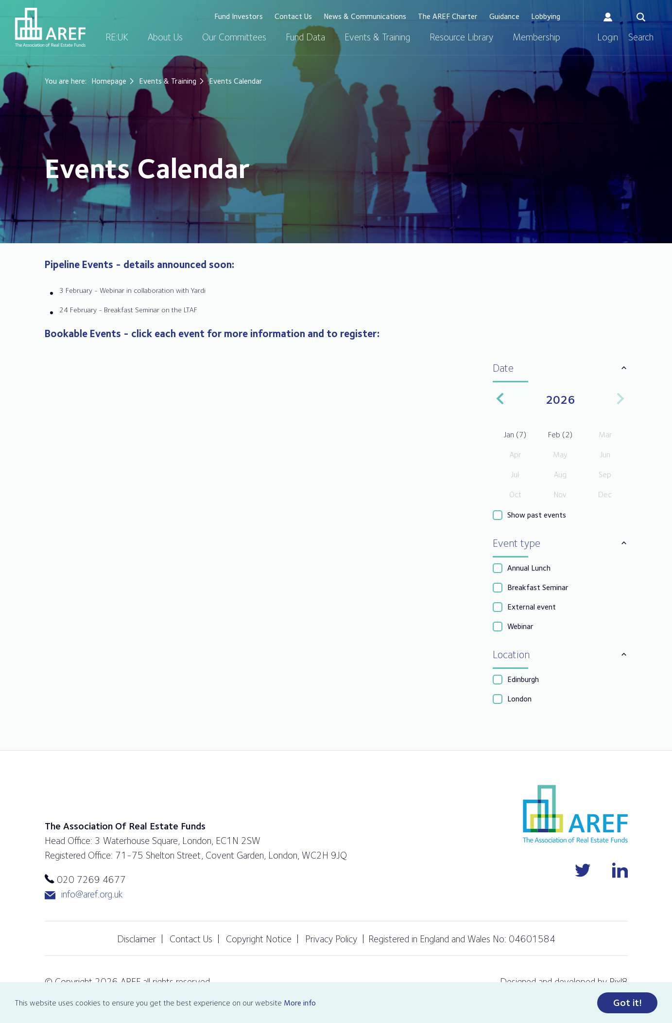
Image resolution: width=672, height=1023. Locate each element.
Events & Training (377, 37)
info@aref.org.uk (83, 894)
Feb (560, 434)
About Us (165, 37)
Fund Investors (238, 16)
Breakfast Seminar (538, 587)
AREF (50, 27)
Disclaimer (136, 939)
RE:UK (116, 37)
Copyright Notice (259, 939)
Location (511, 654)
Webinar (520, 626)
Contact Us (293, 16)
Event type (516, 543)
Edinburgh (523, 679)
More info (300, 1002)
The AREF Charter (448, 16)
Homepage (108, 81)
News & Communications (365, 16)
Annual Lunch (529, 568)
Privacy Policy (331, 939)
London (519, 698)
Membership (536, 37)
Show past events (536, 515)
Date (503, 367)
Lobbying (545, 16)
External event (531, 606)
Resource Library (461, 37)
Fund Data (305, 37)
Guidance (504, 16)
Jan (515, 434)
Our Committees (234, 37)
